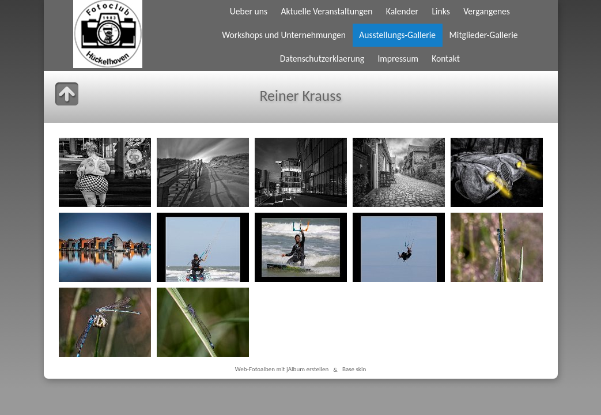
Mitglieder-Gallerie (483, 34)
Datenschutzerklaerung (322, 58)
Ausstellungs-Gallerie (397, 34)
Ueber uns (248, 11)
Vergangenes (486, 11)
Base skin (354, 369)
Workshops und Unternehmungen (284, 34)
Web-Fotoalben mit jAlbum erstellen (282, 369)
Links (440, 11)
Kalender (402, 11)
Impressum (397, 58)
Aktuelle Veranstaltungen (326, 11)
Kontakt (446, 58)
